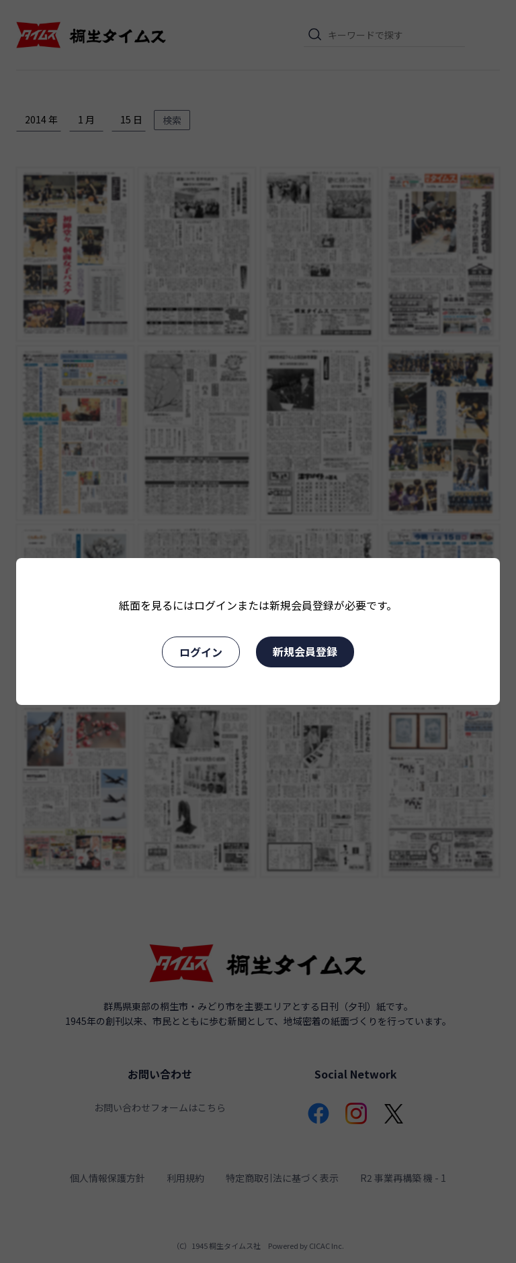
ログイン (200, 652)
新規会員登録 (305, 651)
